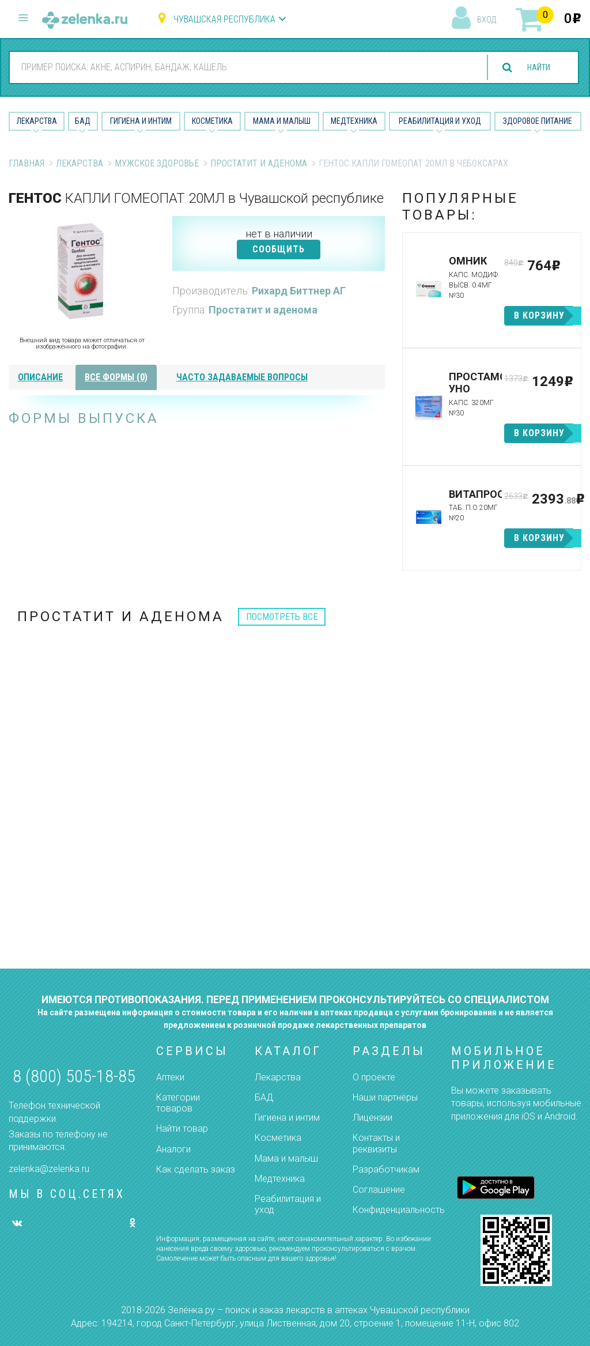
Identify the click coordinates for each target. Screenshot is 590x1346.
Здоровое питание (537, 121)
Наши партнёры (385, 1097)
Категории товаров (178, 1103)
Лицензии (372, 1117)
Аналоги (173, 1149)
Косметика (212, 121)
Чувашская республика (224, 19)
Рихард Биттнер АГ (299, 291)
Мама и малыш (282, 121)
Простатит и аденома (258, 163)
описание (40, 377)
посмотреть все (281, 616)
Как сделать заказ (195, 1169)
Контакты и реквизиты (376, 1143)
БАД (82, 121)
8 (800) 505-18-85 (74, 1076)
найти (533, 67)
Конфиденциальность (399, 1209)
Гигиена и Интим (141, 121)
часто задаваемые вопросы (242, 377)
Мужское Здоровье (157, 163)
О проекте (374, 1077)
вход (486, 19)
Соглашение (379, 1189)
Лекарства (37, 121)
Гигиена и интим (287, 1117)
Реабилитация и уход (440, 121)
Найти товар (182, 1128)
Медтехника (354, 121)
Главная (26, 163)
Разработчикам (386, 1169)
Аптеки (170, 1077)
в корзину (539, 315)
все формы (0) (116, 377)
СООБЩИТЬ (278, 249)
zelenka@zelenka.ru (49, 1168)
